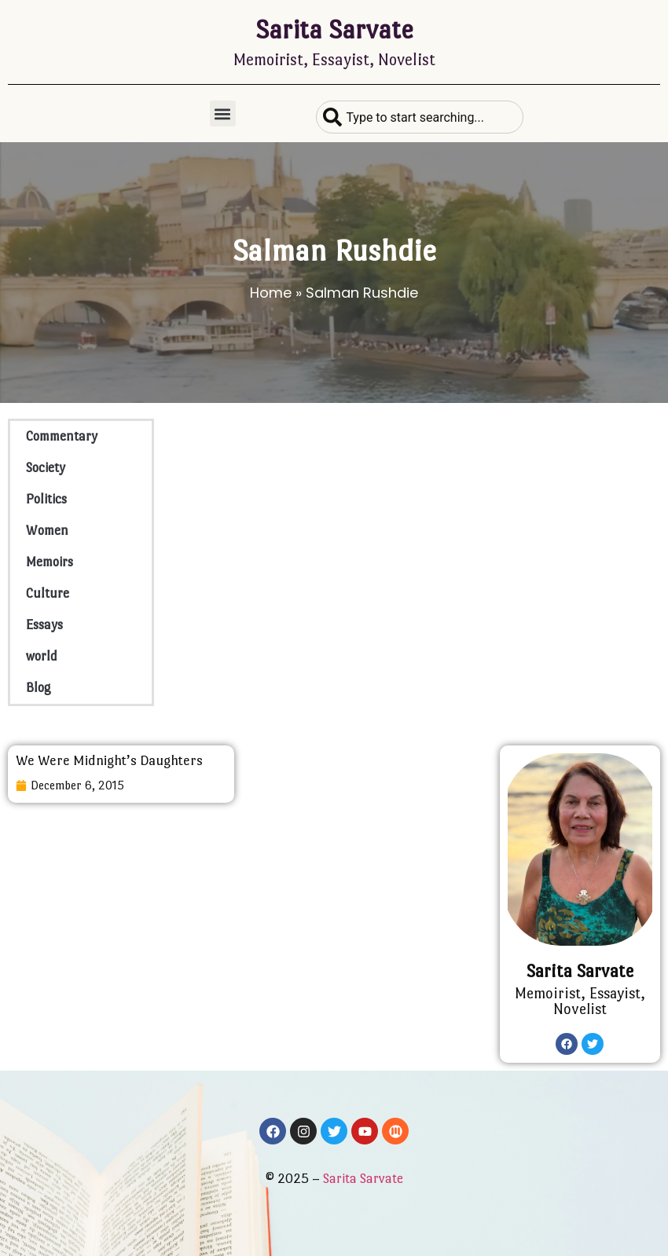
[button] (223, 113)
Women (47, 530)
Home (271, 292)
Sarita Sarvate (334, 29)
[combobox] (419, 117)
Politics (46, 499)
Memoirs (49, 562)
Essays (44, 624)
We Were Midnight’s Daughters (109, 760)
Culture (47, 593)
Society (45, 467)
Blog (38, 687)
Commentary (61, 436)
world (41, 656)
